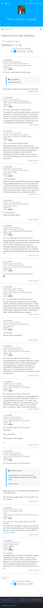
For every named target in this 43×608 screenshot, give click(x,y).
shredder (9, 60)
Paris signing (12, 172)
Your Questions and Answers (19, 63)
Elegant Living (13, 544)
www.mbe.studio (9, 532)
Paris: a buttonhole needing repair (19, 65)
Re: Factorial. (8, 333)
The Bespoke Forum (16, 349)
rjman (12, 79)
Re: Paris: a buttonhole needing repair (17, 72)
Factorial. (11, 326)
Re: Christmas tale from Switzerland (16, 358)
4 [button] (22, 51)
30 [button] (29, 51)
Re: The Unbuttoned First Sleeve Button (18, 238)
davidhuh (13, 470)
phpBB (13, 605)
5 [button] (24, 51)
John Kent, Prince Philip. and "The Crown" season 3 (21, 515)
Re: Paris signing (9, 179)
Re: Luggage (7, 553)
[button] (12, 51)
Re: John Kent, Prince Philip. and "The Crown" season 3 (19, 522)
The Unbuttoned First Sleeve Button (20, 231)
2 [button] (17, 51)
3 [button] (19, 51)
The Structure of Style (16, 229)
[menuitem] (7, 3)
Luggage (11, 546)
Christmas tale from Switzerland (19, 351)
